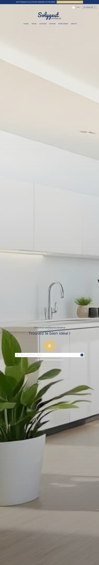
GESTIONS (52, 23)
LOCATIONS (42, 23)
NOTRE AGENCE (63, 23)
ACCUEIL (26, 23)
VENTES (34, 23)
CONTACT (74, 23)
